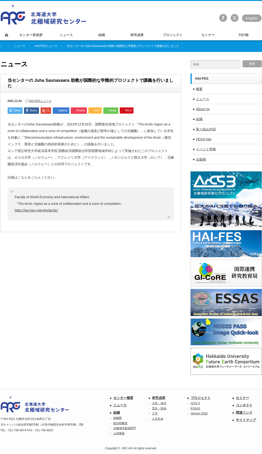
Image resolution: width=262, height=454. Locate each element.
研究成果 (158, 398)
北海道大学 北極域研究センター (43, 14)
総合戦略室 (120, 423)
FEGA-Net (203, 139)
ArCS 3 (195, 403)
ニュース (202, 99)
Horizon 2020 (199, 413)
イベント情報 (206, 149)
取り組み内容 (206, 129)
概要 (199, 89)
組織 (199, 119)
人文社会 (157, 418)
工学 (155, 413)
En (251, 18)
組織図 (117, 418)
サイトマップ (246, 420)
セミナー (242, 398)
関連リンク (244, 412)
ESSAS (195, 408)
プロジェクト (201, 398)
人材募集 (119, 433)
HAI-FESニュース (46, 46)
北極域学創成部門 (124, 428)
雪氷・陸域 (159, 408)
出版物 (201, 159)
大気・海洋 (159, 403)
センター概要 (123, 398)
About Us (203, 109)
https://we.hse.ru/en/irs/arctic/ (36, 210)
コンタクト (244, 405)
